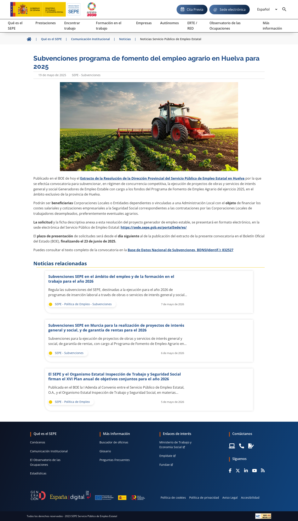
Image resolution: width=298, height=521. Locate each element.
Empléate (165, 456)
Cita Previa (195, 9)
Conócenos (37, 442)
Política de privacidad (204, 497)
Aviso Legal (230, 497)
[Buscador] (284, 9)
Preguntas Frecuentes (114, 460)
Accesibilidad (250, 497)
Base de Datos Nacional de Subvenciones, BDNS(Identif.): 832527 (180, 250)
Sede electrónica (233, 9)
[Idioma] (267, 9)
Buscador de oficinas (113, 442)
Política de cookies (173, 497)
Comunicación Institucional (49, 451)
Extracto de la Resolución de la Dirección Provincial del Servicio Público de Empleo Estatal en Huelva (162, 178)
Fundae (164, 465)
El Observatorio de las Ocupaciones (45, 462)
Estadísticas (38, 473)
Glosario (105, 451)
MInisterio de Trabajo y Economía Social (175, 444)
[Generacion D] (88, 495)
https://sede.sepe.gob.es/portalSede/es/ (154, 227)
